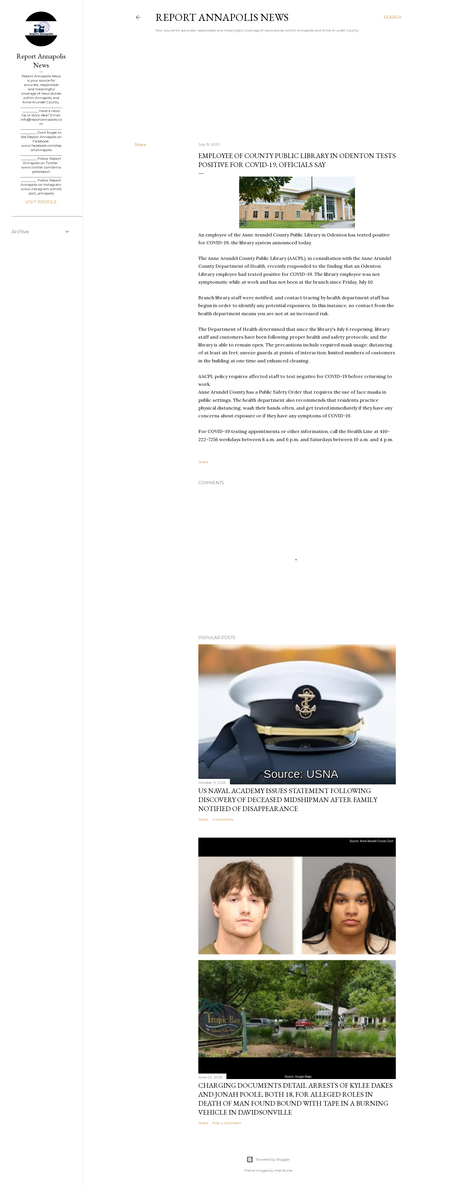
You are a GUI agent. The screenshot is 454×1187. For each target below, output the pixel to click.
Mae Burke (283, 1170)
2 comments (222, 819)
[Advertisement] (268, 87)
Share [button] (140, 144)
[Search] (393, 17)
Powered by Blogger (268, 1159)
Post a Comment (226, 1123)
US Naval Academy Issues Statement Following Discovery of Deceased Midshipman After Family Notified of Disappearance (287, 799)
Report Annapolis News (222, 17)
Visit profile (41, 202)
